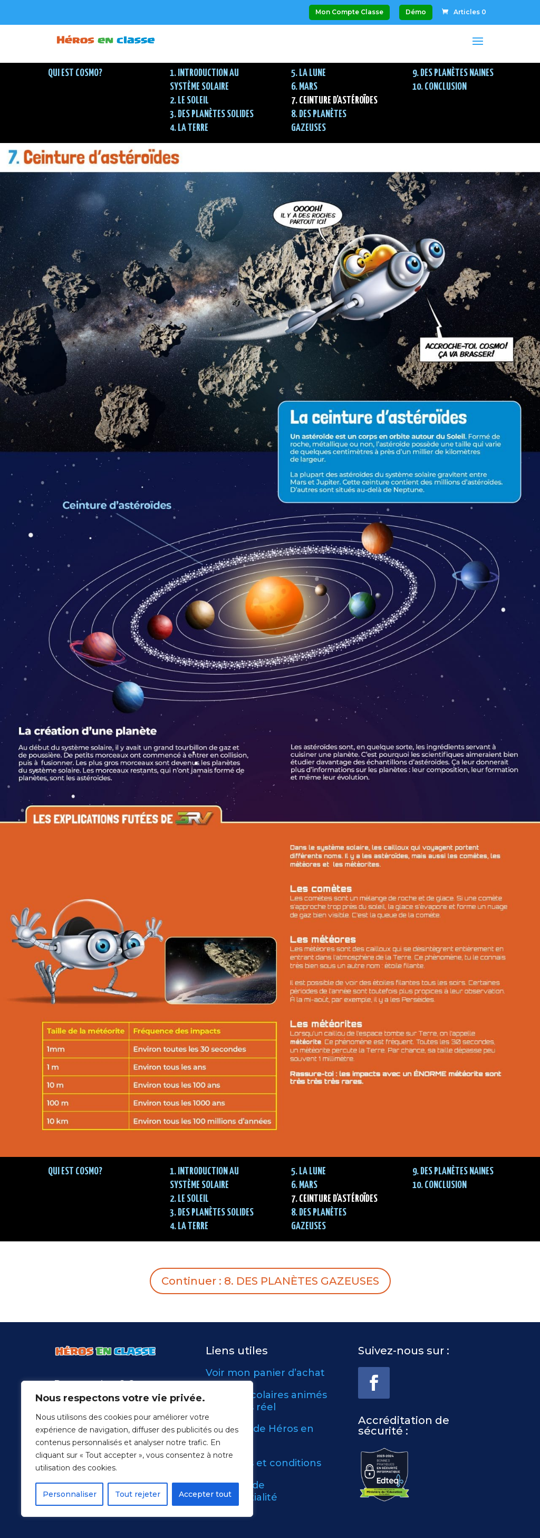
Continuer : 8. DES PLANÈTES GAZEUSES (270, 1281)
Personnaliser (70, 1494)
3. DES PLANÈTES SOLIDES (212, 114)
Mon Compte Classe (349, 12)
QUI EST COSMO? (75, 73)
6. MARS (304, 87)
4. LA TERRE (189, 128)
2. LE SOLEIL (189, 101)
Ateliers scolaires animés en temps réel (266, 1401)
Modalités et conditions (263, 1463)
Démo (416, 12)
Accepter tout (205, 1494)
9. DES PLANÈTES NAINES (453, 73)
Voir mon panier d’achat (265, 1373)
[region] (137, 1449)
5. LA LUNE (308, 73)
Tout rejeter (137, 1494)
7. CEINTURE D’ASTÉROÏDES (334, 101)
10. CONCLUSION (439, 87)
